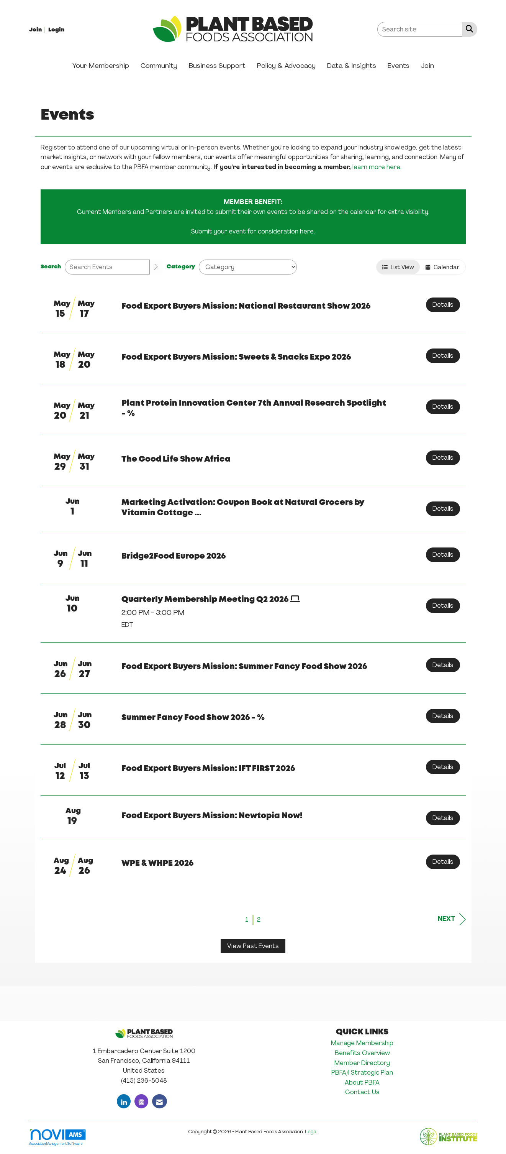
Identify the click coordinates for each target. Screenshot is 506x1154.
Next (452, 919)
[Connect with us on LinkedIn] (124, 1101)
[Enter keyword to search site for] (419, 29)
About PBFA (362, 1082)
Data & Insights (351, 65)
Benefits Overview (362, 1053)
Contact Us (362, 1092)
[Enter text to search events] (107, 267)
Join (427, 65)
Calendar (443, 267)
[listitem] (38, 29)
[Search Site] (467, 29)
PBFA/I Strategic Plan (362, 1073)
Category (181, 267)
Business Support (217, 65)
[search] (156, 267)
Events (398, 65)
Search (51, 267)
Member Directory (362, 1063)
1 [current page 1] (247, 920)
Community (159, 65)
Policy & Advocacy (286, 65)
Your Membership (100, 65)
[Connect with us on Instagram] (141, 1101)
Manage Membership (362, 1043)
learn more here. (376, 167)
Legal (311, 1131)
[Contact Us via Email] (159, 1101)
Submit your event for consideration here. (253, 231)
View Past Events (253, 946)
